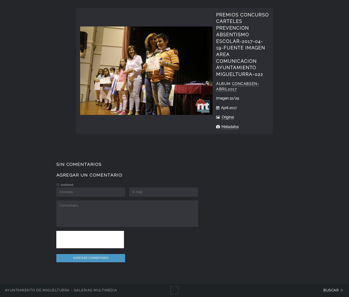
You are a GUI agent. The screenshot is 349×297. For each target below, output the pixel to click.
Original (228, 117)
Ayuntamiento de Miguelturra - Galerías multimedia (61, 290)
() (66, 185)
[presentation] (90, 239)
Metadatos (230, 127)
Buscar (331, 290)
